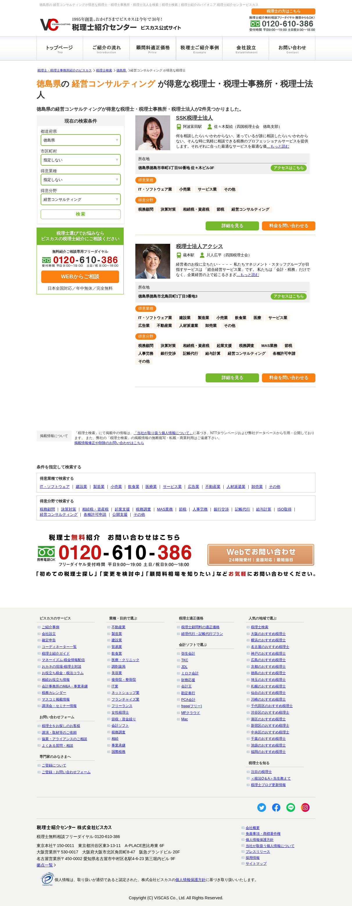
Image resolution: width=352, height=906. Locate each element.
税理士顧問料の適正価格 (200, 627)
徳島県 (121, 70)
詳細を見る (232, 225)
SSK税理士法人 (194, 118)
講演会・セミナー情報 (59, 706)
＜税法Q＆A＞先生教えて (271, 778)
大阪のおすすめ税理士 (268, 634)
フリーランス (122, 706)
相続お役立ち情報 (56, 680)
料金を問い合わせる (288, 225)
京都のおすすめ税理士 (268, 667)
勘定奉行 (188, 693)
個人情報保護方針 (260, 840)
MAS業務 (165, 509)
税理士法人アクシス (199, 246)
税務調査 (143, 509)
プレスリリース (258, 852)
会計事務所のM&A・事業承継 (65, 686)
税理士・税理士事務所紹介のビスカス (64, 70)
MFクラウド (190, 713)
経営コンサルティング (59, 514)
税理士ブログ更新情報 (268, 785)
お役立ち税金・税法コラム (63, 673)
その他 (274, 486)
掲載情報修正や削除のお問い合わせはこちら (109, 443)
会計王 (186, 686)
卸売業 (257, 486)
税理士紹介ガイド (56, 653)
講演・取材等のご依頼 (59, 732)
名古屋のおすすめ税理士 (270, 647)
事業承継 (118, 745)
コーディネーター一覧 (59, 647)
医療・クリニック (125, 660)
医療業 (151, 486)
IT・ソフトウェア (55, 486)
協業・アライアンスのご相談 (64, 739)
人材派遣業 (236, 486)
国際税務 (118, 752)
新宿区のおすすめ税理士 (270, 726)
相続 (115, 739)
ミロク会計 (190, 673)
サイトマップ (256, 864)
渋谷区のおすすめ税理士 (270, 712)
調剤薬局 (118, 667)
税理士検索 (104, 70)
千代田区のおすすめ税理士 (272, 706)
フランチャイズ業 (125, 699)
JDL (184, 667)
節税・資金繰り (124, 719)
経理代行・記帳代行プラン (202, 634)
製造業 (99, 486)
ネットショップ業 (125, 693)
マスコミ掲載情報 (56, 699)
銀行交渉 (221, 509)
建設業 (81, 486)
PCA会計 (188, 700)
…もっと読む (278, 146)
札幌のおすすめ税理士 (268, 686)
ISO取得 (284, 509)
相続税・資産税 (95, 509)
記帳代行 (242, 509)
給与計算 (263, 509)
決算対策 (68, 509)
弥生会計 (188, 653)
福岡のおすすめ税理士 (268, 752)
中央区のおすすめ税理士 (270, 732)
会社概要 (253, 828)
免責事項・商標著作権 (263, 834)
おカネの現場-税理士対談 (61, 667)
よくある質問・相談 (57, 746)
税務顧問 (47, 509)
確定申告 (49, 640)
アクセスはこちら (289, 168)
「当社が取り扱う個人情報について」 (163, 433)
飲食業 (133, 486)
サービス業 (172, 486)
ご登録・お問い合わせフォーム (66, 772)
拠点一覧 (45, 865)
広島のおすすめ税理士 (268, 660)
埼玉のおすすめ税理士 (268, 680)
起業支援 (122, 509)
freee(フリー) (191, 706)
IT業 (115, 686)
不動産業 (212, 486)
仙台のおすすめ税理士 (268, 693)
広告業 (193, 486)
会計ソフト (120, 726)
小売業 (116, 486)
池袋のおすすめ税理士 (268, 745)
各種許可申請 (95, 514)
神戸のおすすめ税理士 (268, 653)
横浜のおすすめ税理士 (268, 640)
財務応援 (188, 680)
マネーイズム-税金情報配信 (63, 660)
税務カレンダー (54, 693)
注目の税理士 (261, 772)
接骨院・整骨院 (124, 680)
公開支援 (119, 514)
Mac (184, 719)
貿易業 (117, 647)
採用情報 (253, 858)
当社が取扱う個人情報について (270, 846)
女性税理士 (120, 712)
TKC (184, 660)
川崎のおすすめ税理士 (268, 699)
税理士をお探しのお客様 (61, 726)
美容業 (117, 673)
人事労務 (200, 509)
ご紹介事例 (50, 627)
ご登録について (54, 765)
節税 (182, 509)
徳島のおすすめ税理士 (268, 673)
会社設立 (49, 634)
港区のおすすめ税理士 (268, 719)
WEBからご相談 (80, 277)
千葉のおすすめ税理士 (268, 739)
